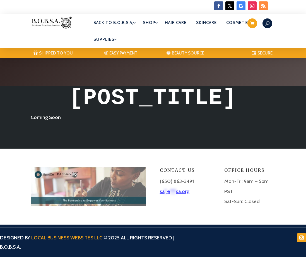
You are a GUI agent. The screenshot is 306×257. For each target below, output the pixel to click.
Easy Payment (123, 53)
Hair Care (176, 22)
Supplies (103, 39)
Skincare (206, 22)
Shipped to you (56, 53)
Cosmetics (239, 22)
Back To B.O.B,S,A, (113, 22)
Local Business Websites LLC (66, 238)
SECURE (265, 53)
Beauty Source (188, 53)
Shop (149, 22)
